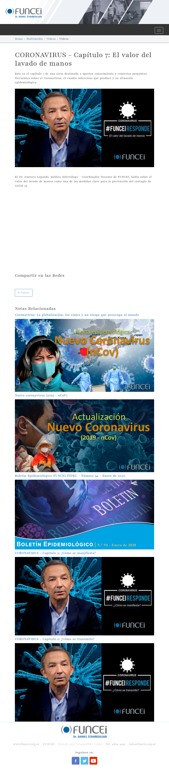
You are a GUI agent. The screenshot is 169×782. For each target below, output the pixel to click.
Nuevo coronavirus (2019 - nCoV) (41, 395)
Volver (23, 292)
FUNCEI (48, 744)
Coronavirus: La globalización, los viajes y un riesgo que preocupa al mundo (77, 315)
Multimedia (34, 39)
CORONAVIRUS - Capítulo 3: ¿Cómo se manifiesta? (55, 553)
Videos (51, 39)
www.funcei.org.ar (26, 744)
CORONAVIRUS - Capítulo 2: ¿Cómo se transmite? (54, 639)
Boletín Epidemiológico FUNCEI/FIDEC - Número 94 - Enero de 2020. (70, 476)
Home (19, 39)
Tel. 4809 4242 (115, 744)
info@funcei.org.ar (142, 744)
